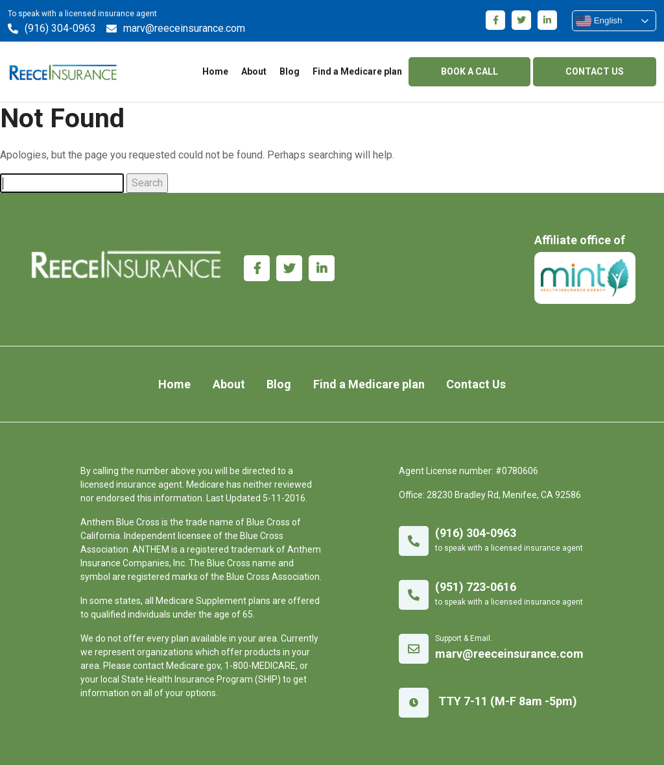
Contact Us (476, 384)
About (254, 71)
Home (215, 71)
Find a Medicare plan (357, 71)
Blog (289, 71)
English (599, 21)
